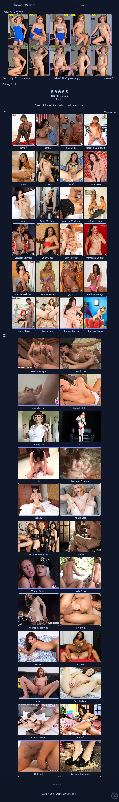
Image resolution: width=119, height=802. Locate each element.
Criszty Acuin (22, 78)
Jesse (80, 444)
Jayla (71, 294)
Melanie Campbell (95, 147)
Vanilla (80, 554)
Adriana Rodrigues (38, 554)
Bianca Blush (71, 257)
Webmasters (59, 784)
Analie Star (80, 517)
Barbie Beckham (23, 294)
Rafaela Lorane (95, 221)
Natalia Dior (95, 184)
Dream (39, 517)
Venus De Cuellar (95, 257)
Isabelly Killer (80, 407)
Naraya (80, 664)
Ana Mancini (38, 407)
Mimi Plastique (38, 371)
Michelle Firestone (38, 627)
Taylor (23, 147)
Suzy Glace (47, 257)
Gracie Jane (48, 330)
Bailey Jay (39, 444)
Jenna (38, 664)
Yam (23, 221)
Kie (38, 481)
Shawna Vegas (95, 330)
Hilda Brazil (80, 591)
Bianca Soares (71, 330)
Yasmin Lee (80, 371)
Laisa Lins (71, 147)
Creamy (48, 184)
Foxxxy (47, 147)
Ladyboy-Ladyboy (12, 12)
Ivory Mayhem (47, 221)
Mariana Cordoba (80, 481)
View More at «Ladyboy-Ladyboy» (59, 105)
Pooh (80, 737)
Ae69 (23, 184)
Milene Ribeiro (38, 591)
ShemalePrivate (24, 5)
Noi (71, 184)
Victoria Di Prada (23, 257)
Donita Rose (47, 294)
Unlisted (80, 627)
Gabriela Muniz (39, 737)
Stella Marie (24, 330)
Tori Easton (80, 700)
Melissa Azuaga (95, 294)
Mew (39, 700)
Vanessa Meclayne (71, 221)
